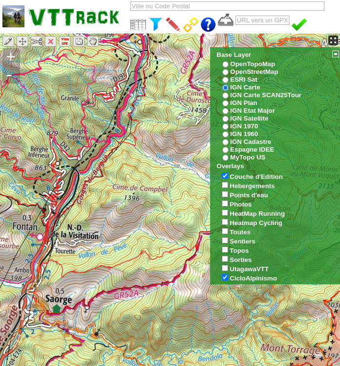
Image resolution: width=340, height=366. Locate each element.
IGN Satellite (249, 118)
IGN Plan (243, 102)
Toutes (240, 232)
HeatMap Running (257, 213)
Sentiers (242, 241)
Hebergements (252, 186)
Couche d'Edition (256, 176)
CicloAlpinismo (253, 278)
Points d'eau (249, 195)
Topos (239, 250)
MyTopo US (247, 157)
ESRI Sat (243, 79)
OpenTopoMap (252, 64)
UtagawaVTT (249, 269)
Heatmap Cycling (256, 223)
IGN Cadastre (250, 141)
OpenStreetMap (254, 71)
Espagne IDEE (252, 149)
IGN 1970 (244, 126)
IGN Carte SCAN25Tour (265, 95)
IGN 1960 (244, 134)
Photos (240, 204)
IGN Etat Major (252, 110)
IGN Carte (245, 87)
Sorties (240, 259)
